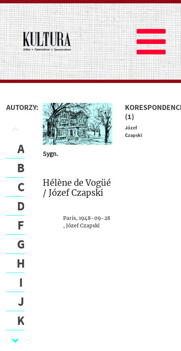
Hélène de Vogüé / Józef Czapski (77, 188)
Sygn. (50, 153)
